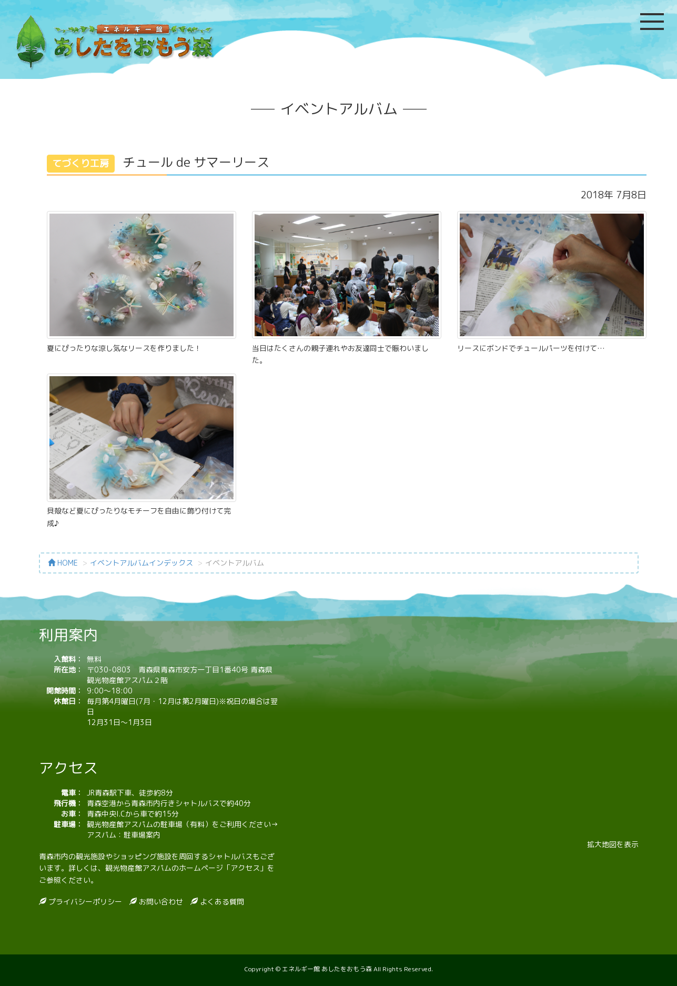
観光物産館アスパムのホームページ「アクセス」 (186, 868)
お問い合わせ (160, 902)
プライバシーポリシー (84, 902)
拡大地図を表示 (613, 844)
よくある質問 (221, 902)
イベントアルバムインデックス (141, 563)
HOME (63, 563)
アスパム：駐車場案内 (123, 835)
